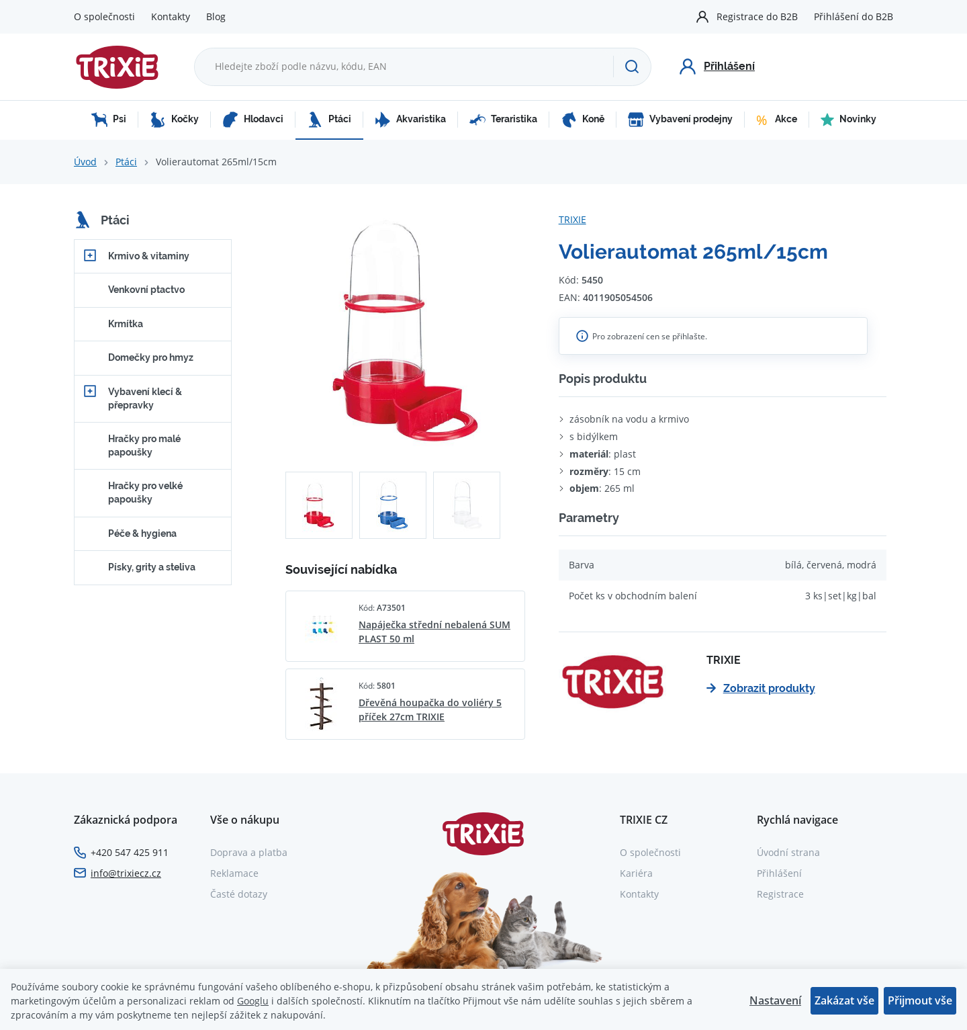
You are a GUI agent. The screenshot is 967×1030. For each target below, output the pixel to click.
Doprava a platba (248, 852)
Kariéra (636, 873)
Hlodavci (252, 120)
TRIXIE (572, 219)
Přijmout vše (920, 1000)
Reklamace (234, 873)
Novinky (848, 119)
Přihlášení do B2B (853, 16)
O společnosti (104, 16)
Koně (582, 120)
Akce (776, 119)
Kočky (174, 120)
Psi (108, 120)
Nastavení (775, 1000)
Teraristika (503, 120)
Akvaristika (410, 120)
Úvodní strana (788, 852)
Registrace (780, 894)
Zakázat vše (844, 1000)
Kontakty (170, 16)
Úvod (85, 161)
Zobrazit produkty (760, 688)
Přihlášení (779, 873)
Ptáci (329, 120)
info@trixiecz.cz (126, 873)
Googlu (253, 1000)
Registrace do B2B (757, 16)
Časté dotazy (238, 894)
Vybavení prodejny (680, 120)
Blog (216, 16)
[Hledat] (632, 66)
